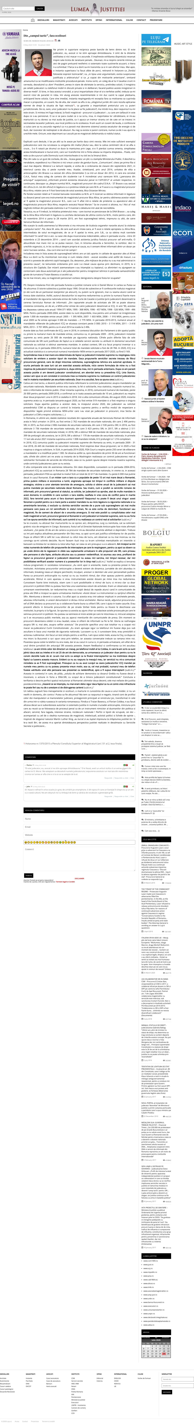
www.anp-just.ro (150, 1295)
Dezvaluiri (43, 20)
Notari (73, 1386)
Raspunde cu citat (121, 778)
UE (115, 1386)
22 (152, 1354)
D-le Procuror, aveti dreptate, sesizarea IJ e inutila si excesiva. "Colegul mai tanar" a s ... (155, 721)
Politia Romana (77, 1392)
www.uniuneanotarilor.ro (153, 1310)
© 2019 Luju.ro (6, 1421)
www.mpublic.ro (150, 1272)
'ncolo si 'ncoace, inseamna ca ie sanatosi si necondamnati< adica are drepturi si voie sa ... (155, 732)
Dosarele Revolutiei (7, 1392)
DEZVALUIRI (4, 1374)
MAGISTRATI (30, 1374)
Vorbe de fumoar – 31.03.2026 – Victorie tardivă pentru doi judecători (154, 492)
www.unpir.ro (149, 1313)
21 (148, 1354)
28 (148, 1356)
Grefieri (74, 1410)
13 (144, 1351)
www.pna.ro (148, 1276)
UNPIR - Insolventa (78, 1405)
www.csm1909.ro (150, 1261)
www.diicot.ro (149, 1283)
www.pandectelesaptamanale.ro (156, 1321)
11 (164, 1349)
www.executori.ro (150, 1306)
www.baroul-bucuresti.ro (153, 1302)
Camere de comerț (78, 1408)
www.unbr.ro (148, 1298)
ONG (73, 1389)
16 (156, 1351)
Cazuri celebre (5, 1386)
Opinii (99, 20)
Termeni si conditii (48, 1421)
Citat (132, 778)
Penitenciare (76, 1397)
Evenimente (4, 1381)
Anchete (3, 1378)
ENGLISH (117, 1378)
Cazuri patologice (6, 1389)
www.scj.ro (148, 1268)
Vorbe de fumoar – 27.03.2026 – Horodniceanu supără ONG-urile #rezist (154, 517)
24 (160, 1354)
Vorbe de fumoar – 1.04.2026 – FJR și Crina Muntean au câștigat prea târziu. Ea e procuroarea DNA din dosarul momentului (155, 480)
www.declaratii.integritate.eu (155, 1317)
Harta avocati (51, 1386)
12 (168, 1349)
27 (144, 1356)
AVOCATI (49, 1374)
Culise (129, 20)
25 (164, 1354)
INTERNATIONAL (120, 1374)
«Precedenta (146, 1337)
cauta (40, 9)
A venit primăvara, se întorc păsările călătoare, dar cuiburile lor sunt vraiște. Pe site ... (155, 791)
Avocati (73, 20)
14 (148, 1351)
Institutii (87, 20)
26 (168, 1354)
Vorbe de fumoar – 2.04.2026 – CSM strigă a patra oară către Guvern (156, 469)
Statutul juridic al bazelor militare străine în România (153, 400)
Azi (156, 1337)
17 (160, 1351)
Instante (29, 1378)
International (114, 20)
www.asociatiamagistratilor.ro (155, 1291)
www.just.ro (148, 1264)
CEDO (116, 1381)
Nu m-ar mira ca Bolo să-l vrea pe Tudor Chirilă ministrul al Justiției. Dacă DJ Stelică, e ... (155, 802)
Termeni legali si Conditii (65, 882)
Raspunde (108, 778)
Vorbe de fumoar (144, 1378)
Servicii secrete (77, 1381)
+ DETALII (167, 464)
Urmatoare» (166, 1337)
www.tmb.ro (148, 1287)
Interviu (100, 1381)
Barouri (49, 1384)
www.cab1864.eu (150, 1279)
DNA (27, 1384)
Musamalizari (5, 1384)
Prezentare (156, 20)
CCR (73, 1413)
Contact (141, 20)
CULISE (140, 1374)
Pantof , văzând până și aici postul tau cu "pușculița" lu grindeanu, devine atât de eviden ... (156, 757)
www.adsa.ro (148, 1325)
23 (156, 1354)
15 (152, 1351)
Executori (75, 1402)
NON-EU (117, 1384)
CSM (73, 1378)
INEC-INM (75, 1384)
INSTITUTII (75, 1374)
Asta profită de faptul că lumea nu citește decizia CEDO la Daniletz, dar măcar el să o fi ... (155, 779)
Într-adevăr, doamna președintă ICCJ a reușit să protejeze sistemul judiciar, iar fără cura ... (155, 745)
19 (168, 1351)
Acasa (17, 1421)
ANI (72, 1394)
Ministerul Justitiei (78, 1400)
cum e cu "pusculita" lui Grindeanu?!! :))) (152, 812)
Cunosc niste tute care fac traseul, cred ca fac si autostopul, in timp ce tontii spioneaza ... (156, 768)
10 (160, 1349)
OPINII (99, 1374)
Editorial (100, 1378)
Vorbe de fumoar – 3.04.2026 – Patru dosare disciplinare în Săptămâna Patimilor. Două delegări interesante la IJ (155, 457)
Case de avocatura (53, 1381)
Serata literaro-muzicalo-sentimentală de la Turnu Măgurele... (153, 361)
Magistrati (59, 20)
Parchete (29, 1381)
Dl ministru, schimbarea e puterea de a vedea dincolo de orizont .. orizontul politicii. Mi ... (154, 822)
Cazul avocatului (52, 1378)
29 (152, 1356)
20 (144, 1354)
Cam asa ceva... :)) (150, 831)
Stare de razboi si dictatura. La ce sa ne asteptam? (155, 437)
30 (156, 1356)
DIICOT (28, 1386)
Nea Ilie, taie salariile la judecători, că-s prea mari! (152, 322)
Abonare (167, 1392)
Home (25, 30)
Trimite (28, 875)
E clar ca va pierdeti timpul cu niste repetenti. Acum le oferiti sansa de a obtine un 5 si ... (155, 710)
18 (164, 1351)
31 (160, 1356)
